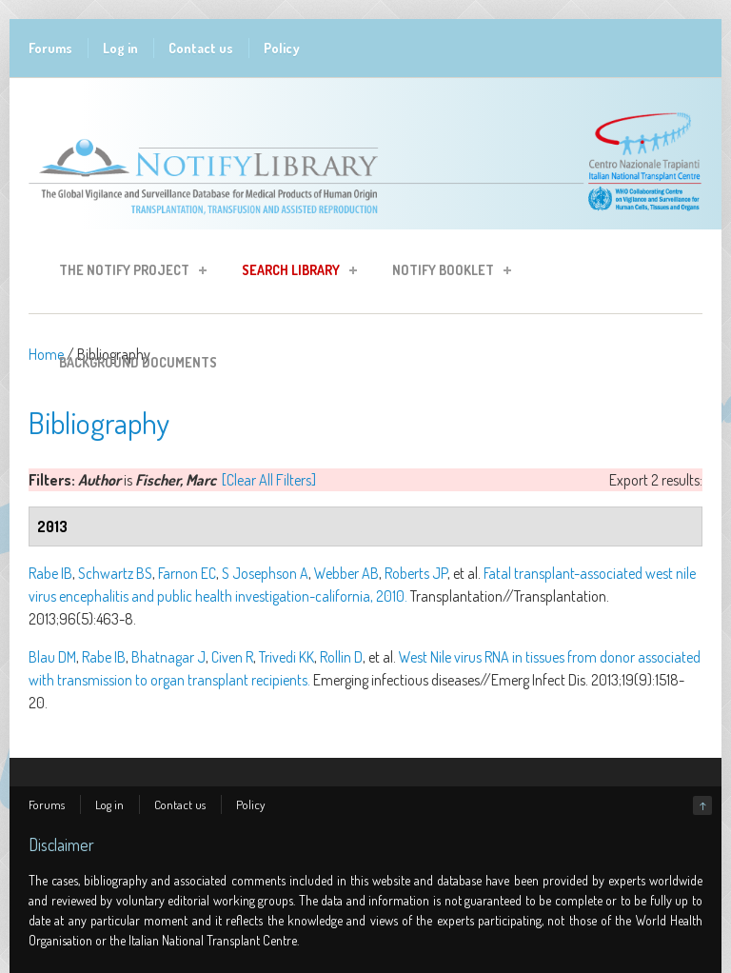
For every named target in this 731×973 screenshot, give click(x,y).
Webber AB (346, 573)
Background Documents (138, 362)
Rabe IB (50, 573)
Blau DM (52, 656)
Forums (50, 48)
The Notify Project (127, 273)
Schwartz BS (115, 573)
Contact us (200, 48)
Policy (282, 48)
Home (46, 354)
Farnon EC (187, 573)
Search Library (293, 273)
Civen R (232, 656)
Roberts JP (416, 573)
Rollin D (341, 656)
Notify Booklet (446, 273)
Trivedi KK (286, 656)
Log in (120, 48)
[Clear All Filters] (269, 479)
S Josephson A (265, 573)
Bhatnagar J (168, 656)
